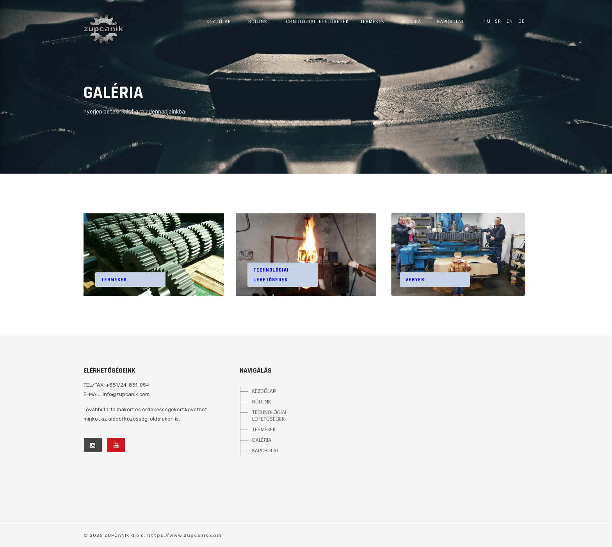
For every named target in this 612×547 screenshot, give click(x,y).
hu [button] (487, 20)
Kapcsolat (450, 22)
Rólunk (257, 22)
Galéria (411, 22)
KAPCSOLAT (265, 450)
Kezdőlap (218, 22)
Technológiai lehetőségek (315, 22)
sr (498, 20)
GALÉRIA (261, 440)
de (521, 20)
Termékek (372, 22)
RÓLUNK (261, 401)
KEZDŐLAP (264, 391)
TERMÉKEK (264, 429)
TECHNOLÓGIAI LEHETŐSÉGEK (269, 416)
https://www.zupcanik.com (184, 535)
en (510, 20)
